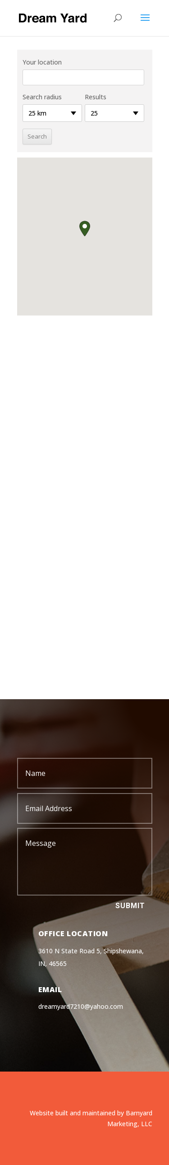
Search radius (42, 97)
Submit (130, 905)
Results (95, 97)
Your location (42, 62)
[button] (84, 229)
